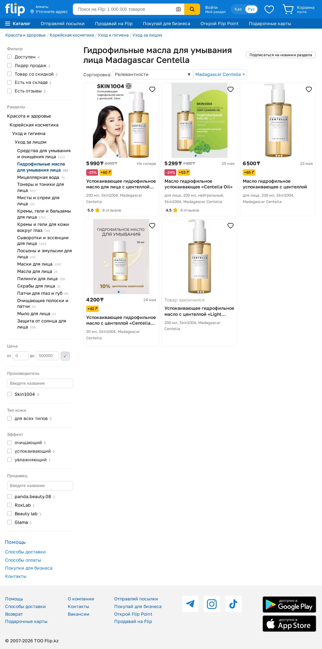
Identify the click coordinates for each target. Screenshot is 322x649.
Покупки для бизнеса (28, 568)
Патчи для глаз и (42, 293)
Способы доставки (25, 551)
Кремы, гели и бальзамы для (44, 214)
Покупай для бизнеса (166, 23)
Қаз (238, 9)
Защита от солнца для (41, 323)
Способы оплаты (23, 560)
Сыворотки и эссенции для (43, 240)
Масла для (37, 271)
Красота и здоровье (25, 34)
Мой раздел (215, 12)
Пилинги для (41, 278)
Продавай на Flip (114, 23)
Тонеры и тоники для (40, 187)
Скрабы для (38, 285)
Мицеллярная (41, 177)
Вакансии (78, 614)
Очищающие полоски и (42, 303)
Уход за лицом (147, 34)
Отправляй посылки (63, 23)
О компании (81, 598)
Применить (65, 356)
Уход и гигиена (113, 34)
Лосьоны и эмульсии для (44, 253)
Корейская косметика (72, 34)
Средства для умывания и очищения (44, 153)
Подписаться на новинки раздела (280, 54)
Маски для (39, 264)
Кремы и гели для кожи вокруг (43, 227)
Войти (211, 7)
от (18, 355)
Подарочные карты (270, 23)
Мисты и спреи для (38, 200)
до (44, 355)
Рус (251, 9)
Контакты (15, 576)
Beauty (28, 513)
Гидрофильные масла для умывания (42, 166)
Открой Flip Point (219, 23)
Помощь (14, 598)
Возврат (14, 614)
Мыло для (36, 313)
